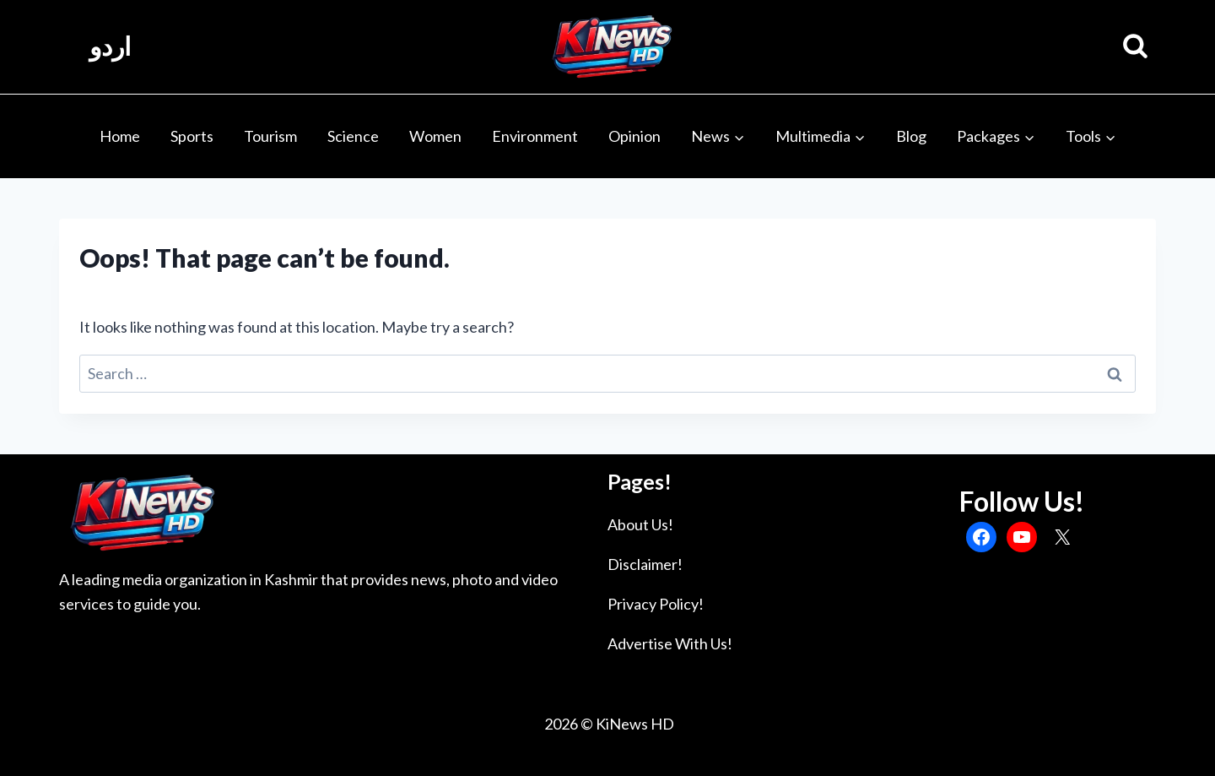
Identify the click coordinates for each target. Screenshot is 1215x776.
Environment (535, 136)
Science (353, 136)
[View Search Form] (1135, 47)
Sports (191, 136)
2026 (560, 723)
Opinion (634, 136)
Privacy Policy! (656, 603)
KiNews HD (635, 723)
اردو (110, 47)
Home (120, 136)
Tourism (270, 136)
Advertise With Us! (670, 643)
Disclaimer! (645, 564)
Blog (911, 136)
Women (435, 136)
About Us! (640, 524)
